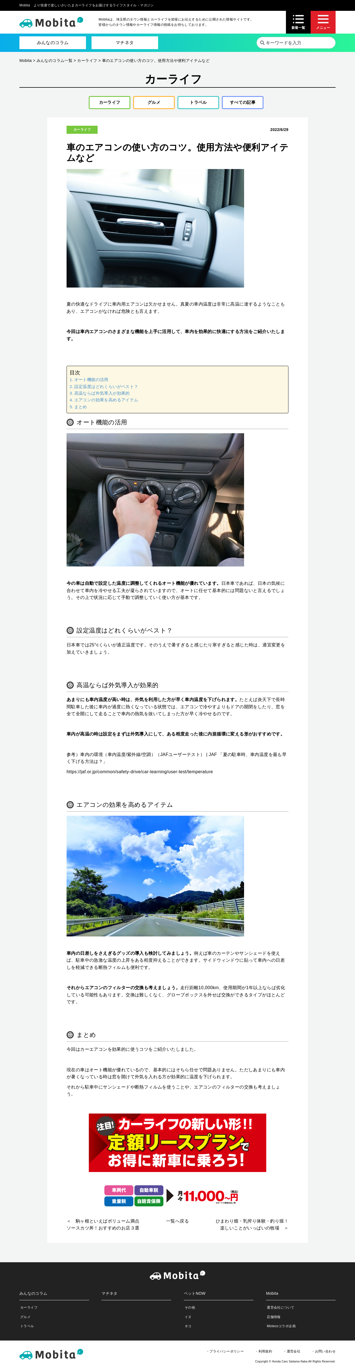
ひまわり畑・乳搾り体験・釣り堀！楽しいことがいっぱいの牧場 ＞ (252, 1226)
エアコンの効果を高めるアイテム (106, 401)
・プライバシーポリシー (225, 1353)
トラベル (196, 103)
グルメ (152, 103)
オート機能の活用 (91, 381)
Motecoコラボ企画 (281, 1327)
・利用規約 (263, 1353)
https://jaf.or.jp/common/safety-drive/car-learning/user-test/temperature (140, 773)
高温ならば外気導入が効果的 (102, 394)
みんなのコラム (53, 42)
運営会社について (280, 1309)
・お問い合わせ (323, 1353)
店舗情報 (274, 1318)
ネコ (188, 1327)
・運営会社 (291, 1353)
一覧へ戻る (177, 1222)
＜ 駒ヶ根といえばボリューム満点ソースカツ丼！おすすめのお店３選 (103, 1226)
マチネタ (125, 42)
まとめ (80, 408)
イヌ (188, 1318)
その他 (190, 1309)
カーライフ (107, 103)
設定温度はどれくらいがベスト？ (106, 388)
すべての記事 (242, 103)
